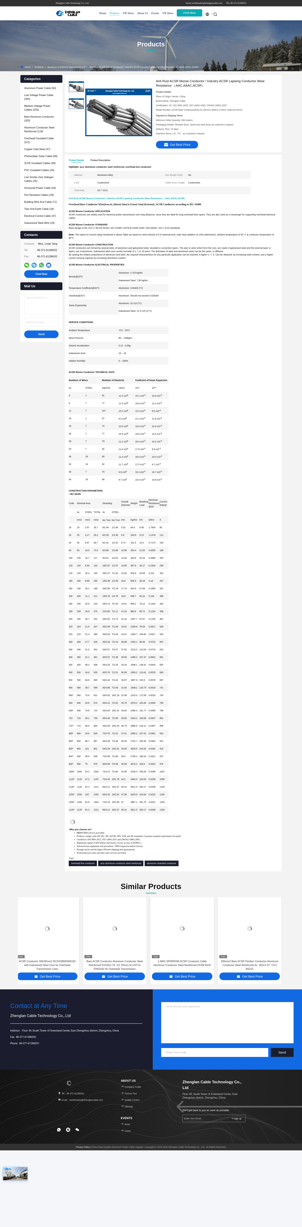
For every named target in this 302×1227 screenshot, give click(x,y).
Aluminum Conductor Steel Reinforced (66, 67)
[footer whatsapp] (58, 1130)
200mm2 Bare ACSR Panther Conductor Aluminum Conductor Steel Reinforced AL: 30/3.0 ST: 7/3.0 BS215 (252, 965)
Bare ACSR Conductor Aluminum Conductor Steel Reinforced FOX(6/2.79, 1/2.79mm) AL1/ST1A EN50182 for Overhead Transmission (117, 965)
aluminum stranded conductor (161, 864)
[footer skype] (68, 1130)
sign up (236, 1119)
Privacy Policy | (83, 1147)
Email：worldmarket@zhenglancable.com (80, 1100)
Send (282, 1053)
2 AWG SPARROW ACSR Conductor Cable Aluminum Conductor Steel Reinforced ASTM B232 (185, 963)
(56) (40, 163)
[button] (27, 937)
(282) (38, 97)
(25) (39, 170)
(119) (39, 129)
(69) (40, 156)
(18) (39, 209)
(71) (40, 202)
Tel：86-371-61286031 (71, 1094)
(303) (39, 118)
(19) (39, 223)
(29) (39, 195)
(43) (40, 188)
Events (155, 13)
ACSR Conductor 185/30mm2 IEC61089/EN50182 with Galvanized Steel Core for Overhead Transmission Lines (49, 965)
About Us (142, 13)
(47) (37, 149)
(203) (37, 108)
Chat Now (189, 13)
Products (114, 13)
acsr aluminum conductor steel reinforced (120, 864)
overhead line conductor (83, 864)
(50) (40, 88)
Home (102, 13)
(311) (39, 140)
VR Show (128, 13)
